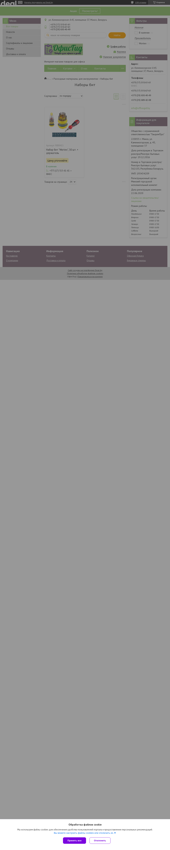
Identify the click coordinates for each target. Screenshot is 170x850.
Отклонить (100, 840)
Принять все (74, 840)
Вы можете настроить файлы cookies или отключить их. (84, 833)
